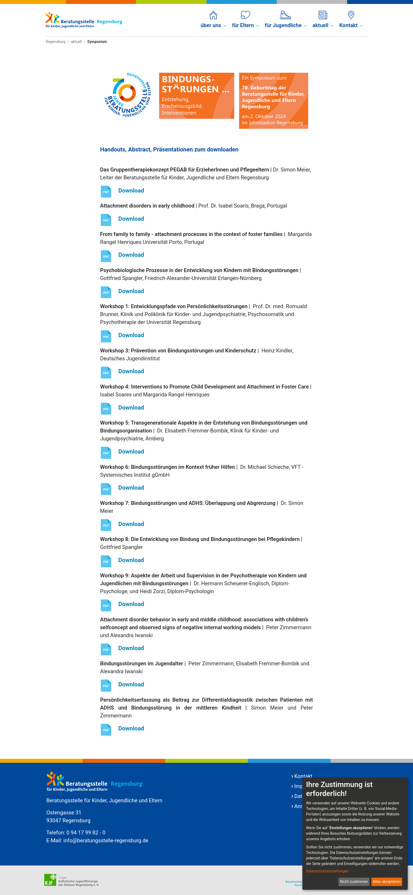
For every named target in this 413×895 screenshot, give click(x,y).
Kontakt (303, 776)
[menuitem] (213, 20)
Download (131, 190)
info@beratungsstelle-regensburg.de (105, 840)
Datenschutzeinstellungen (327, 871)
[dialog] (355, 834)
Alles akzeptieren (387, 881)
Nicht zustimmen (354, 881)
